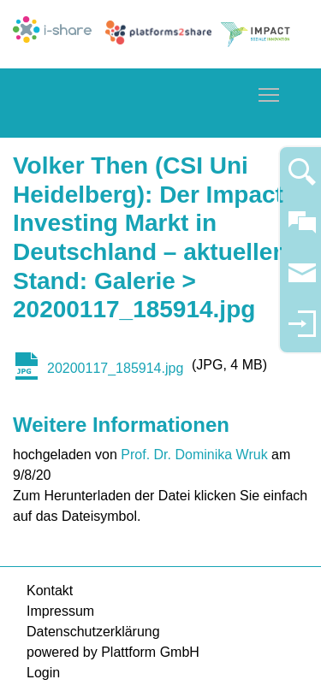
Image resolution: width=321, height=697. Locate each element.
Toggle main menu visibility (270, 92)
